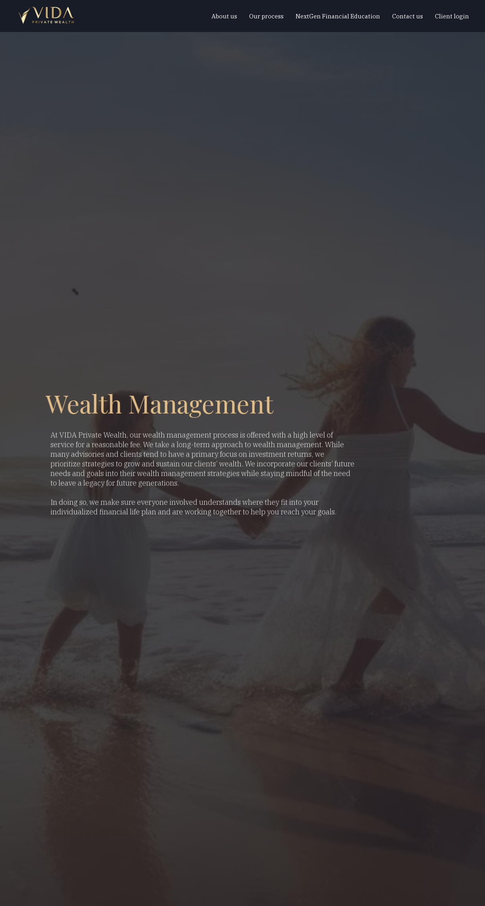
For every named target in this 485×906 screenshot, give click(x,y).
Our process (266, 16)
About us (224, 16)
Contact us (407, 16)
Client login (452, 16)
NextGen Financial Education (338, 16)
